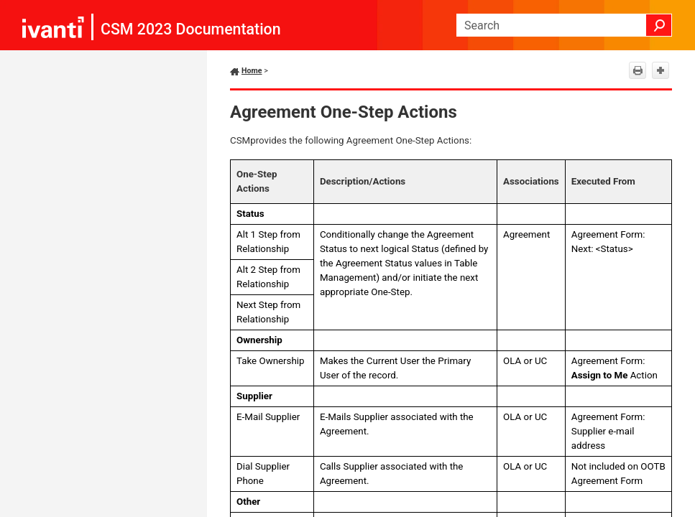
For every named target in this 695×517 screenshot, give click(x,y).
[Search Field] (564, 25)
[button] (659, 25)
